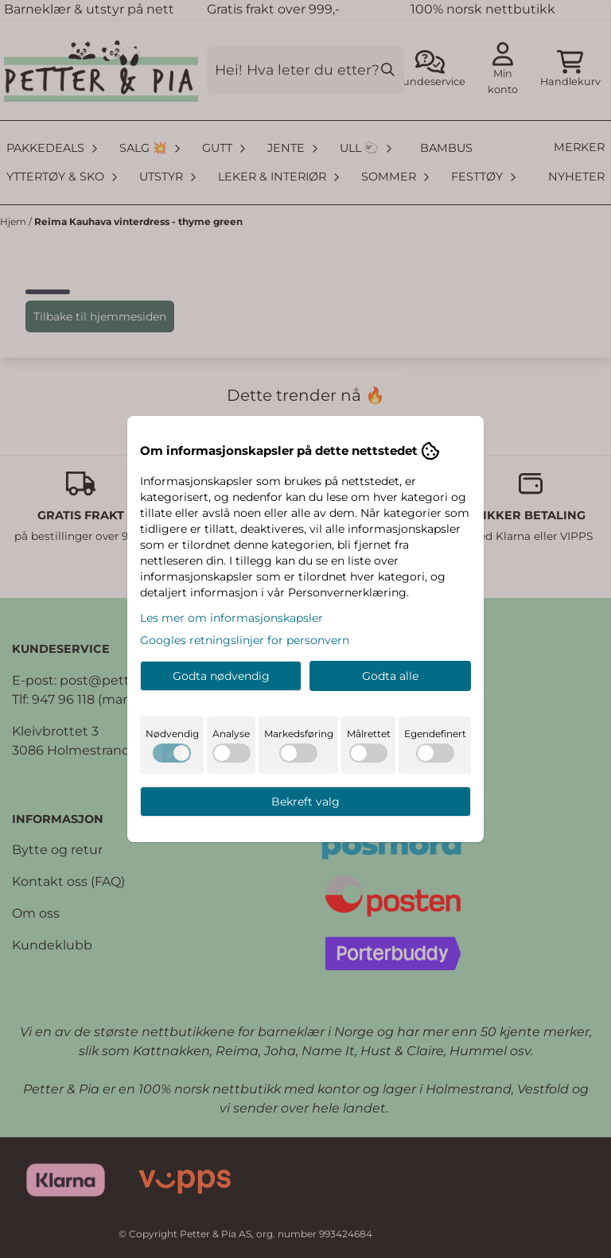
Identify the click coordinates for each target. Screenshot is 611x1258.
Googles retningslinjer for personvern (244, 640)
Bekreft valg (305, 801)
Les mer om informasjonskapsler (231, 618)
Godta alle (390, 676)
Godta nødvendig (221, 676)
